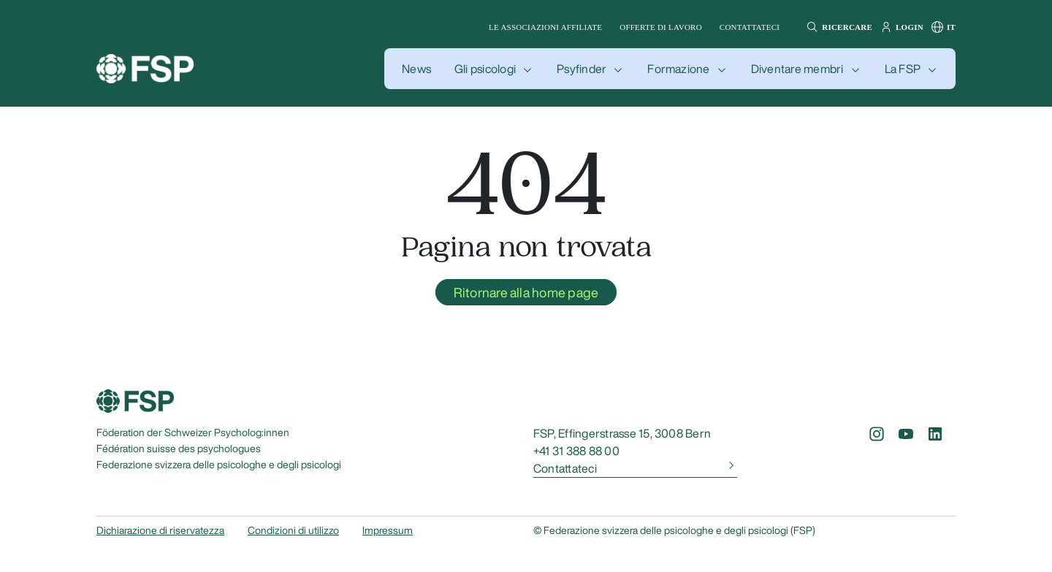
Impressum (387, 530)
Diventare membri (797, 69)
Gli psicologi (485, 69)
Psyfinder (581, 69)
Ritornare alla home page (526, 292)
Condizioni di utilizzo (293, 530)
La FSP (902, 69)
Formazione (678, 69)
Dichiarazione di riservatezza (160, 530)
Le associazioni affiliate (545, 27)
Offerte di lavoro (661, 27)
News (416, 69)
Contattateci (750, 27)
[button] (837, 27)
